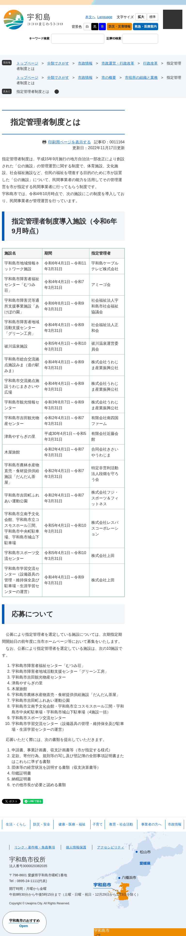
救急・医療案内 (146, 26)
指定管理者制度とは (32, 91)
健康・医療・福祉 (71, 824)
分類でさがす (58, 63)
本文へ (90, 17)
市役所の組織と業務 (141, 77)
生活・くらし (16, 824)
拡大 (141, 17)
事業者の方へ (151, 824)
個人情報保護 (76, 847)
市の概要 (108, 77)
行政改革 (150, 63)
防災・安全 (41, 824)
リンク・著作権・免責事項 (34, 847)
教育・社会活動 (121, 824)
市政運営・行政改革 (117, 63)
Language (104, 17)
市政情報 (85, 63)
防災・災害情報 (119, 26)
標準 (152, 17)
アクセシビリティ (110, 847)
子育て (98, 824)
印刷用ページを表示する (69, 142)
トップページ (27, 63)
